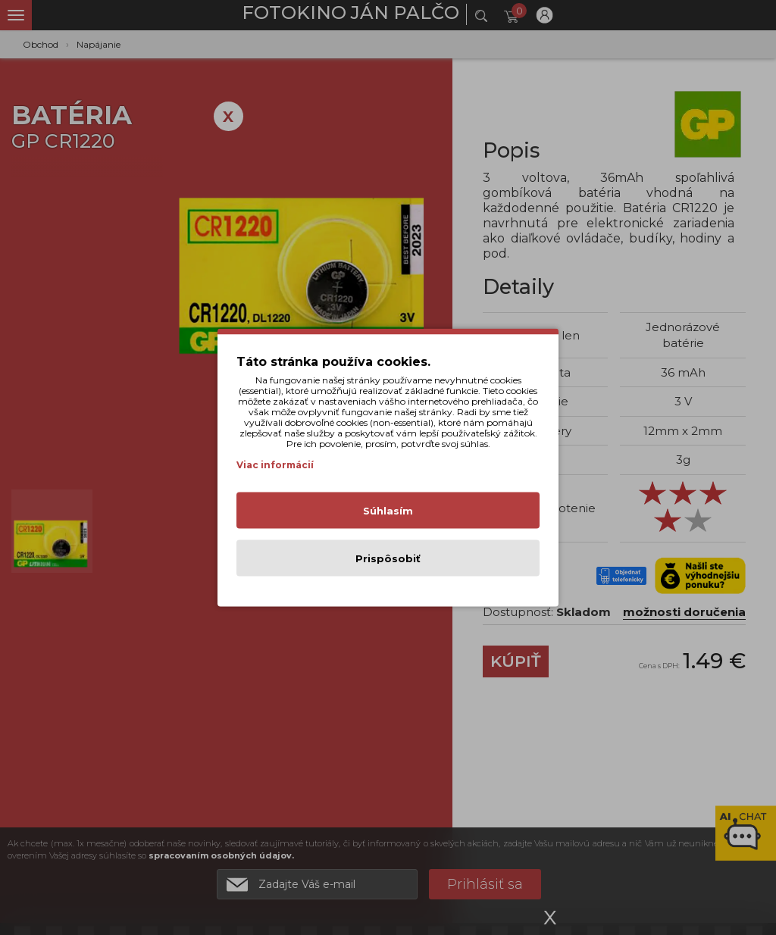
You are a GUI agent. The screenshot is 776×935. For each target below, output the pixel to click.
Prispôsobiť (388, 558)
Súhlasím (388, 511)
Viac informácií (275, 465)
